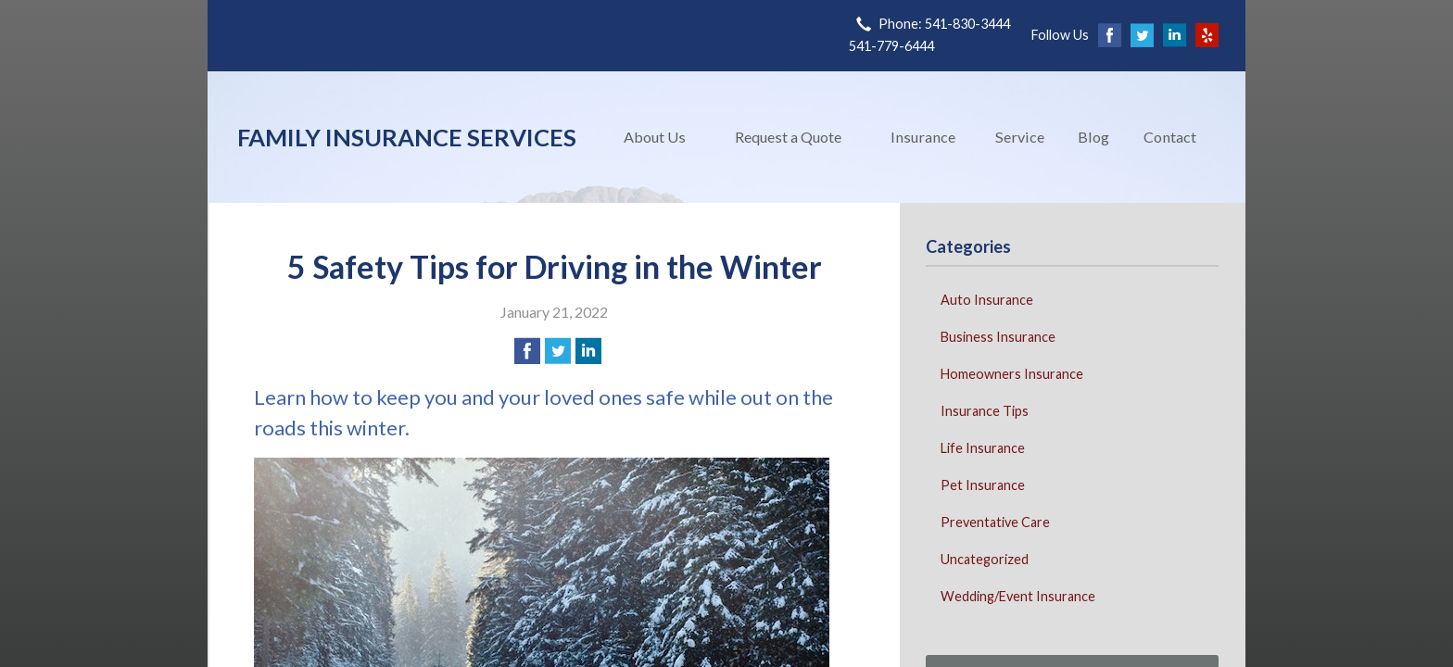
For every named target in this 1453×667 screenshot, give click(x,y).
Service (1019, 136)
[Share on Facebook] (527, 351)
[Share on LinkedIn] (588, 351)
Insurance (923, 136)
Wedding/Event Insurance (1018, 596)
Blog (1093, 136)
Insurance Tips (985, 411)
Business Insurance (998, 337)
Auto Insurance (987, 300)
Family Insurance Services (406, 137)
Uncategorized (985, 559)
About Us (655, 136)
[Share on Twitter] (558, 351)
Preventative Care (995, 522)
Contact (1169, 136)
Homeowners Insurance (1012, 374)
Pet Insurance (983, 485)
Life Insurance (983, 448)
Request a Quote (788, 136)
